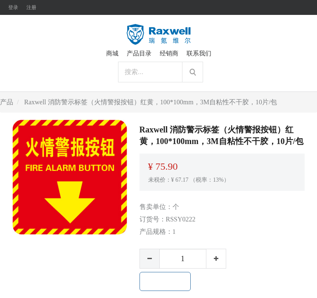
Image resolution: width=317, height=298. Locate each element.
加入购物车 (165, 281)
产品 (6, 102)
